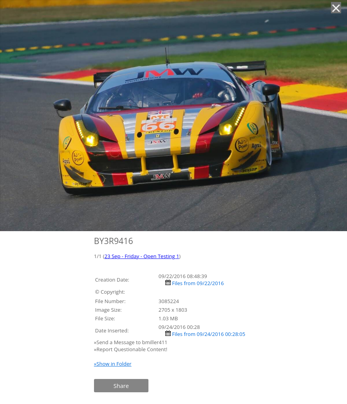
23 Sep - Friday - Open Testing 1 (142, 256)
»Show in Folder (113, 363)
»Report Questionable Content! (130, 349)
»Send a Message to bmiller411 (131, 342)
